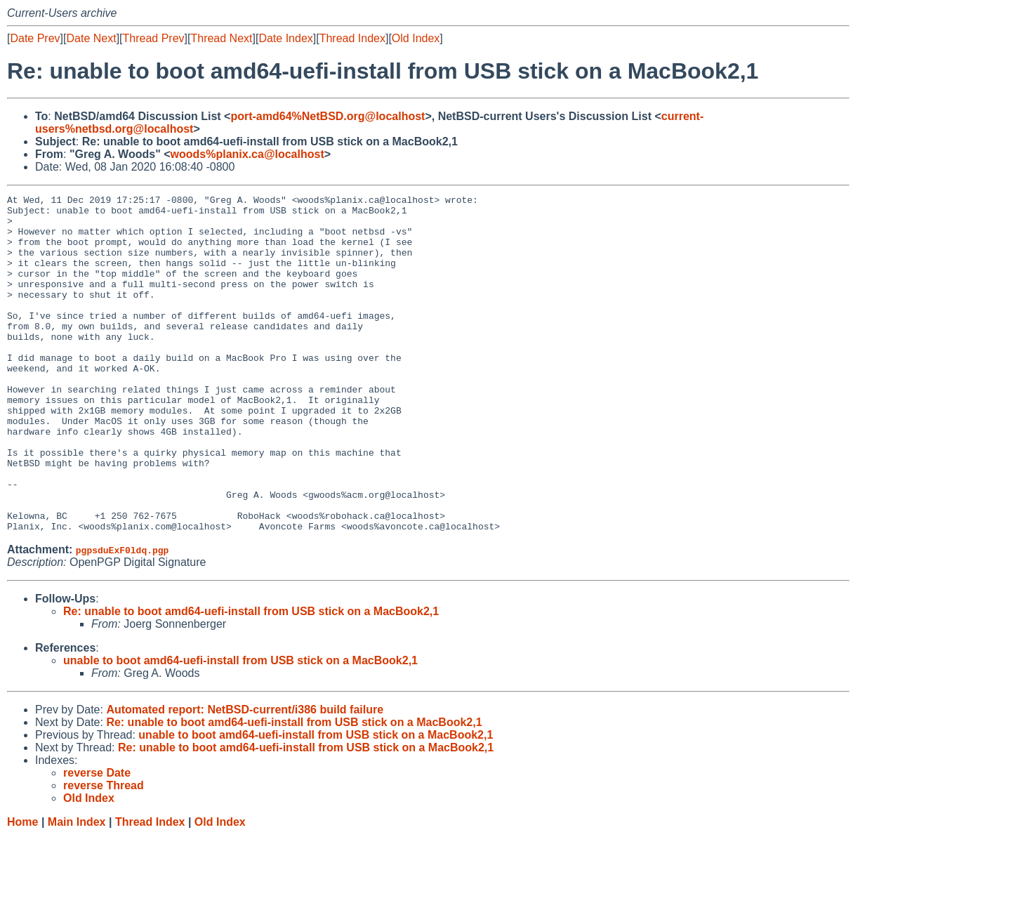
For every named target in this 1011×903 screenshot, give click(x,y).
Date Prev (35, 38)
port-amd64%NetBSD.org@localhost (327, 116)
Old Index (416, 38)
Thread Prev (154, 38)
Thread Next (221, 38)
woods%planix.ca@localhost (247, 154)
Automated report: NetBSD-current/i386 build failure (244, 777)
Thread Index (352, 38)
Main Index (77, 889)
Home (22, 889)
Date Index (285, 38)
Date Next (91, 38)
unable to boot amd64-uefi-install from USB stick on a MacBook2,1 (240, 728)
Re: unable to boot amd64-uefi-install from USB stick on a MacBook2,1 (251, 679)
